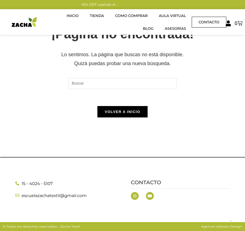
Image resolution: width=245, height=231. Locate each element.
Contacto (146, 182)
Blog (148, 28)
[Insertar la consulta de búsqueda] (122, 83)
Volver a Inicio (122, 112)
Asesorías (175, 28)
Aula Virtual (172, 15)
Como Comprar (131, 15)
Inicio (73, 15)
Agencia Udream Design (221, 226)
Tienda (97, 15)
